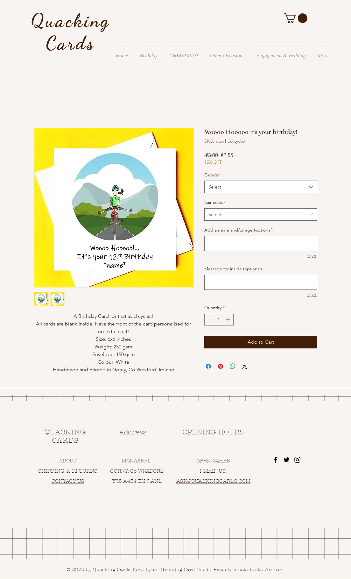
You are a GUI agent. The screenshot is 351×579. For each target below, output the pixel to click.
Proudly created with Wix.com (249, 569)
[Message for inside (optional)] (261, 282)
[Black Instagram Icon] (297, 460)
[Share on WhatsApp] (232, 366)
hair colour (214, 202)
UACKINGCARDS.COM (222, 481)
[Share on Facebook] (208, 366)
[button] (295, 18)
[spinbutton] (219, 319)
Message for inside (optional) (233, 269)
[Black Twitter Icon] (287, 460)
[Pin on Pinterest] (220, 366)
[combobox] (260, 187)
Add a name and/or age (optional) (238, 230)
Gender (212, 175)
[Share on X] (245, 366)
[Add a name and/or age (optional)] (261, 243)
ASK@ (183, 481)
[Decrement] (209, 319)
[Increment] (229, 319)
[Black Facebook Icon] (276, 460)
